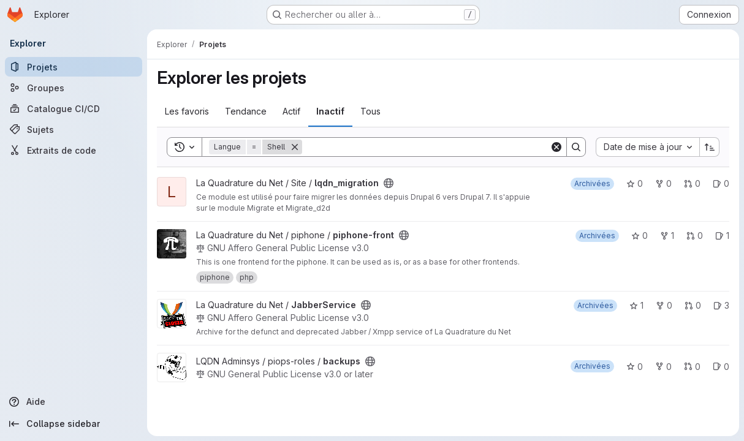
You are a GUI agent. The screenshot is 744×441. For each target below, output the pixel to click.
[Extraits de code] (73, 150)
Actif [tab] (291, 111)
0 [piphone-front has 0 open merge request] (694, 235)
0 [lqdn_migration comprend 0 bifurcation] (663, 183)
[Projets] (73, 67)
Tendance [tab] (246, 111)
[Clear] (556, 147)
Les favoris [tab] (187, 111)
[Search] (426, 147)
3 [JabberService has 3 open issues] (721, 305)
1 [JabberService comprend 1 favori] (636, 305)
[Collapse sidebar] (73, 424)
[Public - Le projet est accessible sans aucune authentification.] (388, 183)
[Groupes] (73, 87)
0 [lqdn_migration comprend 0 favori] (634, 183)
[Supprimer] (294, 147)
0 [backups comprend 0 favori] (634, 366)
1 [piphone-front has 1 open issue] (722, 235)
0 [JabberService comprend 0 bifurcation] (664, 305)
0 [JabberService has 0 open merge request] (693, 305)
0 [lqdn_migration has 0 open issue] (721, 183)
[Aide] (73, 402)
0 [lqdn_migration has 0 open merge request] (692, 183)
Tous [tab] (370, 111)
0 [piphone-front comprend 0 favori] (639, 235)
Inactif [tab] (330, 111)
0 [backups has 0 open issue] (721, 366)
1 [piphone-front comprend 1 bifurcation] (667, 235)
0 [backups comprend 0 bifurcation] (663, 366)
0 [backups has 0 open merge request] (692, 366)
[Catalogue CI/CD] (73, 108)
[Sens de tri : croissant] (709, 147)
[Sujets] (73, 129)
